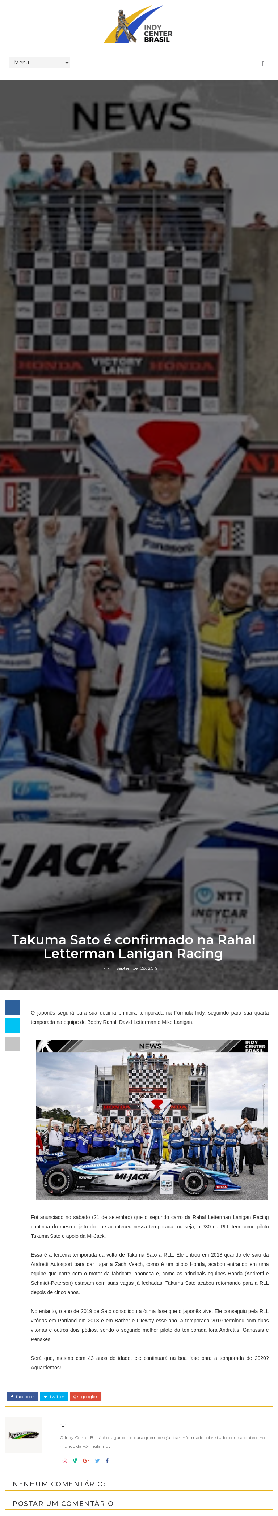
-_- (106, 968)
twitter (54, 1396)
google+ (85, 1396)
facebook (23, 1396)
